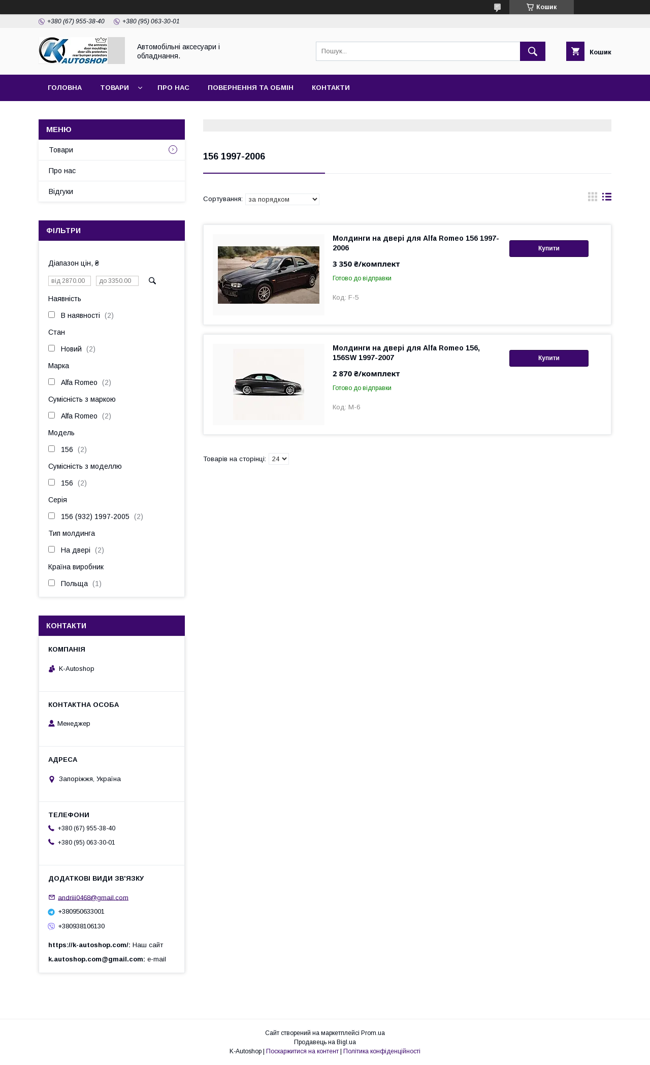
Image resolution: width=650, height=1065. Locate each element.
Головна (65, 87)
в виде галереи (592, 199)
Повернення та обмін (251, 87)
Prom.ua (373, 1033)
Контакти (331, 87)
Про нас (173, 87)
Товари (114, 87)
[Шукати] (532, 51)
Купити (549, 248)
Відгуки (61, 191)
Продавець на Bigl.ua (325, 1042)
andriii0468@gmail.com (93, 897)
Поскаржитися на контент (302, 1051)
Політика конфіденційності (381, 1051)
